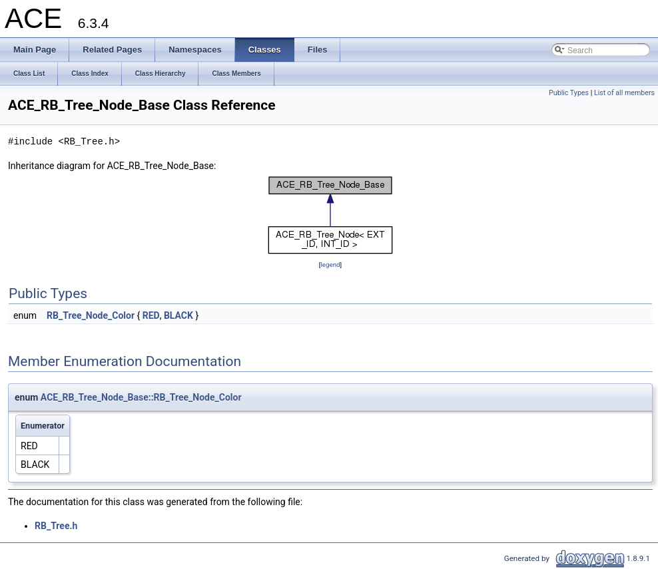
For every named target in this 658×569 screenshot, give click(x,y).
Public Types (569, 93)
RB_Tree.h (56, 525)
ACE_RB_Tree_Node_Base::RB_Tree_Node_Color (141, 397)
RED (151, 315)
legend (330, 264)
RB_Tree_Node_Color (91, 315)
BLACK (178, 315)
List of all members (624, 93)
